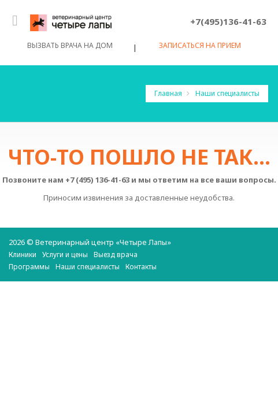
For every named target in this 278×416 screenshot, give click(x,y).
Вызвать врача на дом (70, 46)
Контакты (141, 267)
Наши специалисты (227, 93)
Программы (29, 267)
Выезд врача (116, 254)
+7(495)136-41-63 (228, 21)
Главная (169, 93)
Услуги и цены (65, 254)
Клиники (22, 254)
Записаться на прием (200, 47)
